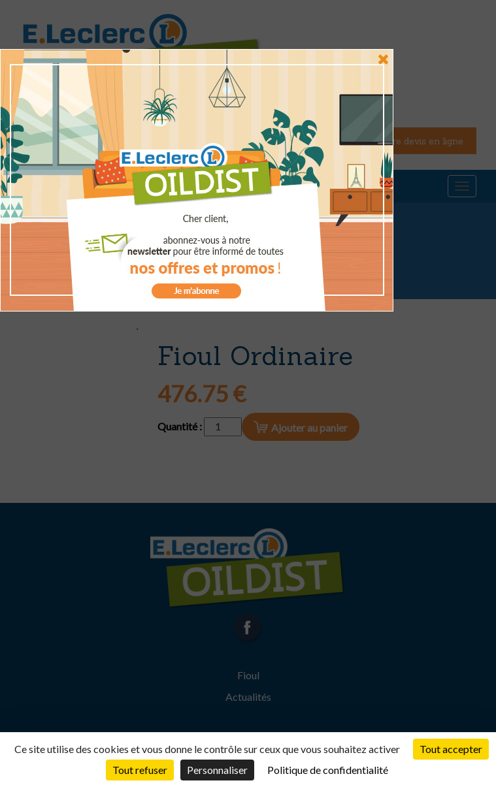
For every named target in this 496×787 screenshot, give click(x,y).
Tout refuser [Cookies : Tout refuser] (139, 769)
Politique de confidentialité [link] (327, 769)
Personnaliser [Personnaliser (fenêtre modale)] (217, 769)
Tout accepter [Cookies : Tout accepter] (451, 749)
